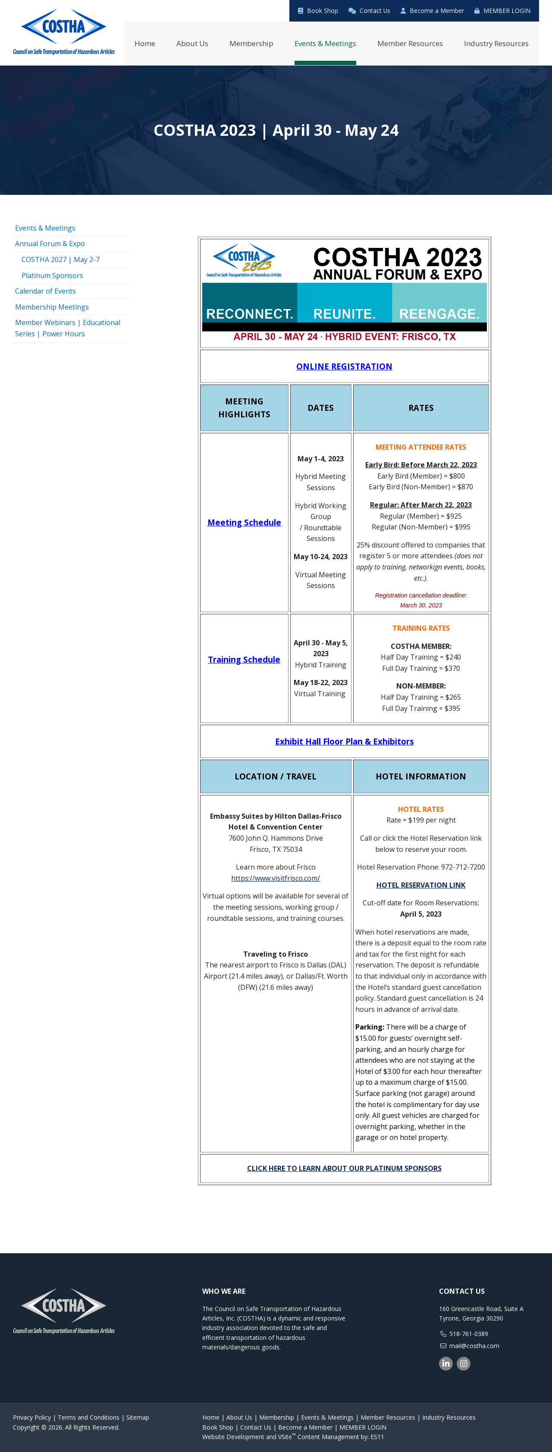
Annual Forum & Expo (50, 243)
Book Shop (317, 10)
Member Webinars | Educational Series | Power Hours (67, 328)
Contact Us (369, 10)
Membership (276, 1417)
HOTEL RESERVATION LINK (420, 884)
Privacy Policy (32, 1417)
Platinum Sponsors (52, 275)
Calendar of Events (45, 291)
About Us (239, 1417)
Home (211, 1417)
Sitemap (137, 1417)
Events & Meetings (45, 227)
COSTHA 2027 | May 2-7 (61, 259)
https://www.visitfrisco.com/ (275, 877)
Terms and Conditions (88, 1417)
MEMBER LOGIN (502, 10)
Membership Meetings (52, 306)
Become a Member (432, 10)
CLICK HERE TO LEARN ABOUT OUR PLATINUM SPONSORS (344, 1168)
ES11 (377, 1436)
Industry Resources (449, 1417)
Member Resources (388, 1417)
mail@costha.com (474, 1345)
